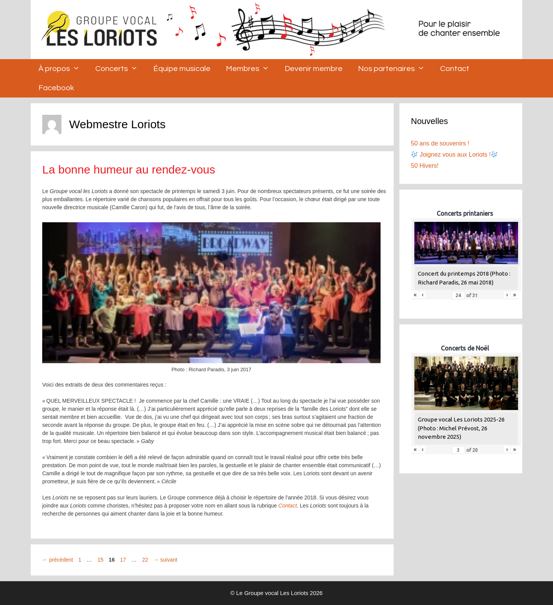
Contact (454, 69)
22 (146, 560)
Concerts (120, 68)
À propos (63, 68)
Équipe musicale (181, 69)
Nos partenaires (395, 68)
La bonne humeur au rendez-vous (128, 169)
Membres (251, 68)
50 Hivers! (425, 165)
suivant (165, 560)
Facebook (56, 88)
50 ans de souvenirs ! (440, 143)
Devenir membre (314, 69)
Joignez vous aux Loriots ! (454, 154)
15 (101, 560)
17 (124, 560)
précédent (57, 560)
